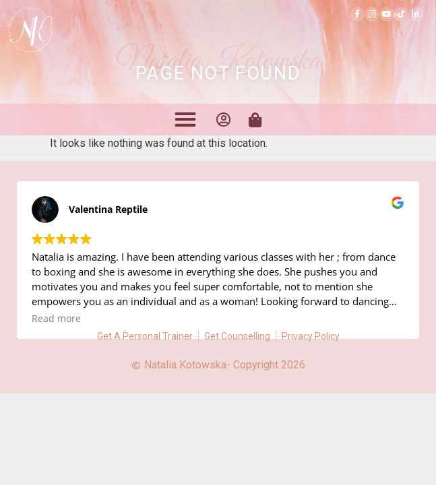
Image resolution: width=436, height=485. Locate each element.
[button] (185, 119)
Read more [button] (56, 319)
